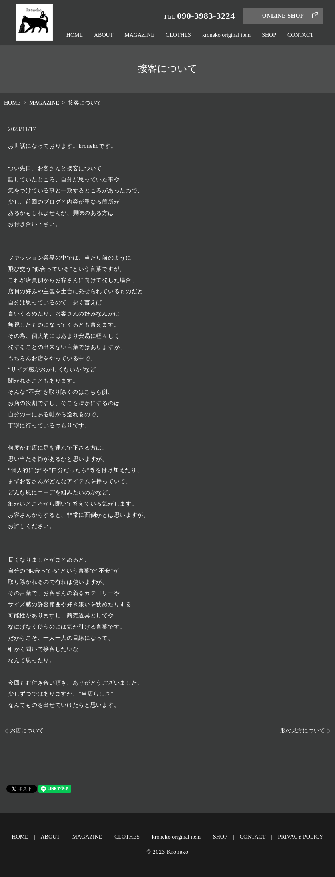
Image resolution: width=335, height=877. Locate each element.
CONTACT (300, 35)
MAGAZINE (139, 35)
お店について (27, 731)
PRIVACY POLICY (300, 837)
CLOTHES (178, 35)
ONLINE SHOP (283, 16)
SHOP (269, 35)
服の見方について (302, 731)
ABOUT (103, 35)
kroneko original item (226, 35)
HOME (74, 35)
